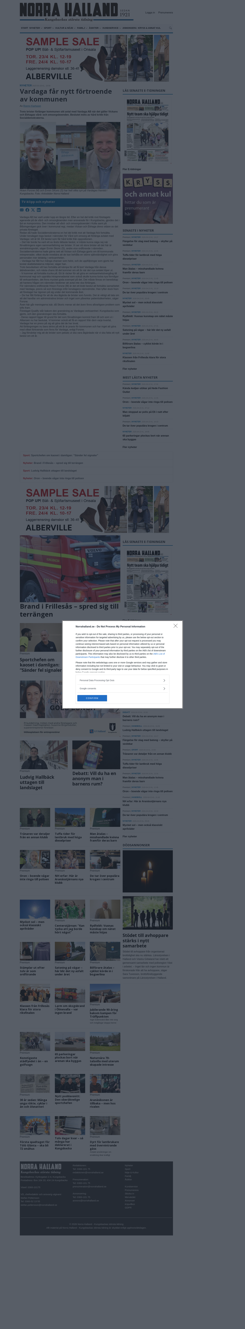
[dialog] (122, 664)
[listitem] (122, 680)
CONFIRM (92, 698)
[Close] (177, 627)
